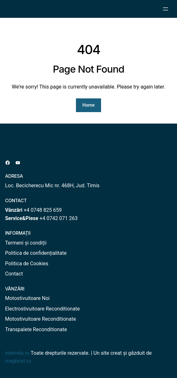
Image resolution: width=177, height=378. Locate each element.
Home (88, 105)
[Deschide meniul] (165, 9)
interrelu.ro (17, 353)
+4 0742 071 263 (58, 218)
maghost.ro (18, 361)
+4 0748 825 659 (43, 210)
